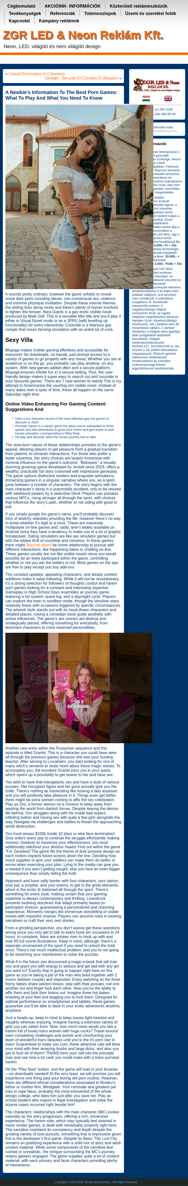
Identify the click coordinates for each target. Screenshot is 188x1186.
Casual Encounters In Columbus (37, 74)
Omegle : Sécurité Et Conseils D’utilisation (81, 78)
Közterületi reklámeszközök (138, 6)
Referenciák (62, 13)
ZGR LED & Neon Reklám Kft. (83, 34)
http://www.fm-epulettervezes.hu (154, 131)
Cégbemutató (21, 6)
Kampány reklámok (59, 20)
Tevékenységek (25, 13)
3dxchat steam (38, 545)
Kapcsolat (19, 20)
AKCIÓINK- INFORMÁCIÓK (73, 6)
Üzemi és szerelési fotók (150, 13)
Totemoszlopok (100, 13)
